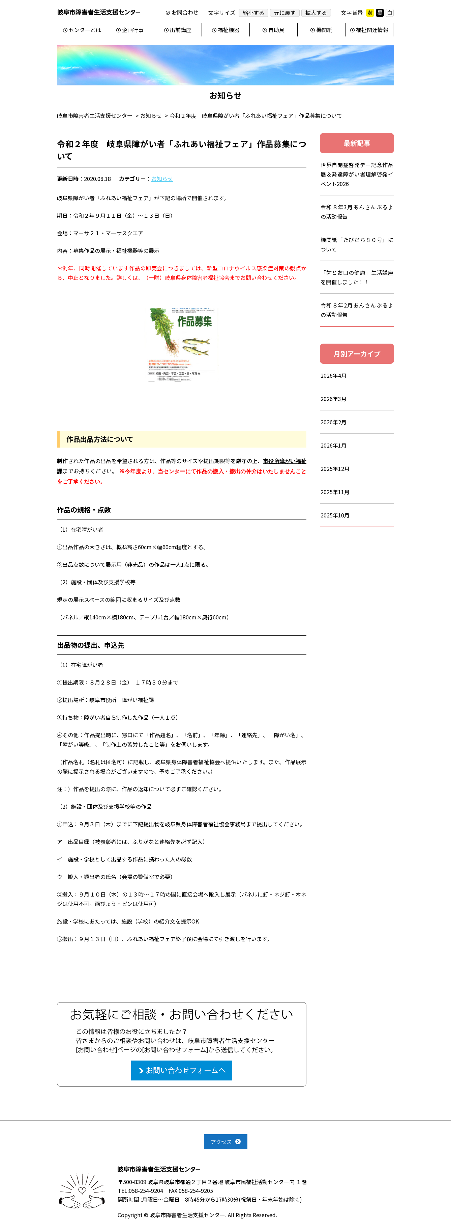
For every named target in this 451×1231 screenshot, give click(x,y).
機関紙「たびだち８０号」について (357, 244)
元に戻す (285, 13)
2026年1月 (334, 445)
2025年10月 (335, 515)
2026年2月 (334, 422)
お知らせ (162, 179)
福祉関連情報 (372, 30)
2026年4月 (334, 375)
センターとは (85, 30)
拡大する (316, 13)
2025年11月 (335, 492)
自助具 (276, 30)
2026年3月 (334, 399)
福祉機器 (228, 30)
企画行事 (133, 30)
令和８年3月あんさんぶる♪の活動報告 (357, 211)
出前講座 (180, 30)
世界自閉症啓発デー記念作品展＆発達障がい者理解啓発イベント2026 (357, 174)
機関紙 (324, 30)
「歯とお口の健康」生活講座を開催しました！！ (357, 277)
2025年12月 (335, 468)
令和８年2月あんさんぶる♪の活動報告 (357, 310)
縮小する (253, 13)
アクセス (221, 1142)
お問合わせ (185, 12)
